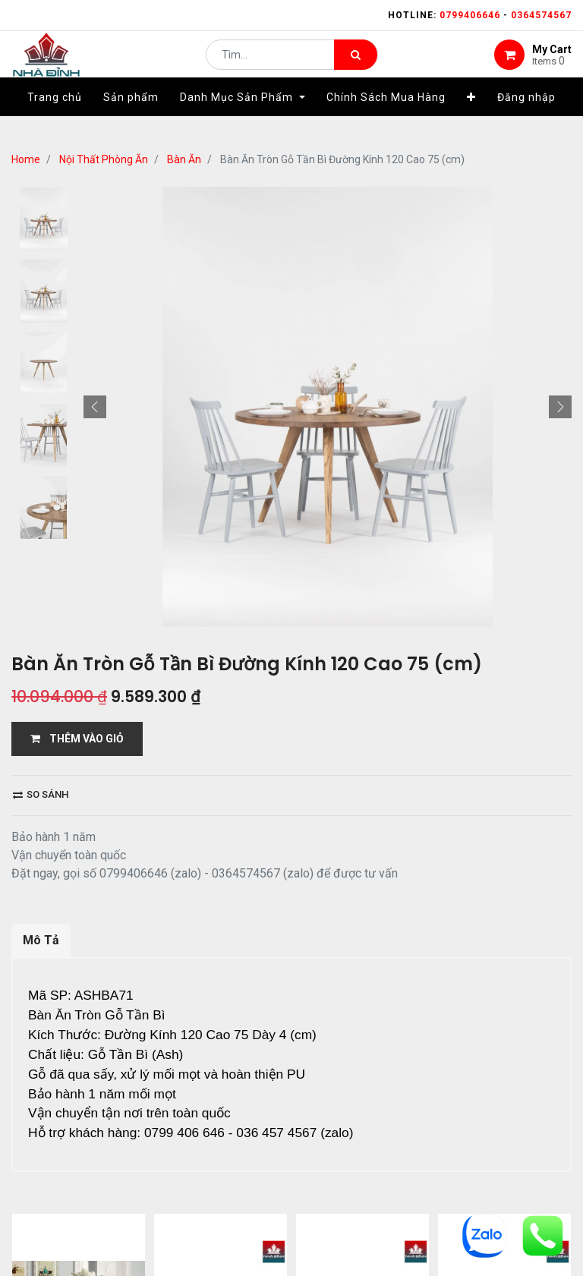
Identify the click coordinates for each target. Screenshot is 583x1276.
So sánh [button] (40, 794)
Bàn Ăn (184, 159)
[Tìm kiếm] (355, 65)
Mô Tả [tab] (41, 940)
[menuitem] (55, 119)
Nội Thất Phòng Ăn (103, 159)
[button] (471, 119)
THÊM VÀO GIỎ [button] (77, 739)
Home (25, 159)
